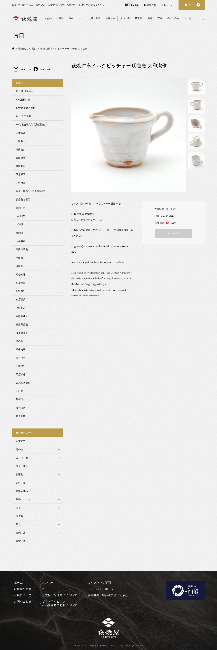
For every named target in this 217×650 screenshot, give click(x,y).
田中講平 (20, 366)
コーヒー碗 (22, 457)
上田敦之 (20, 141)
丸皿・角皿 (94, 18)
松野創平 (20, 291)
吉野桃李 (20, 183)
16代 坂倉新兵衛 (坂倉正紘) (30, 124)
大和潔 (19, 224)
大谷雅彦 (20, 241)
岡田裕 (19, 266)
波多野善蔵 (22, 324)
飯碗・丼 (110, 18)
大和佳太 (20, 207)
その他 (188, 18)
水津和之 (20, 307)
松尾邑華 (20, 283)
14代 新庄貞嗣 (23, 116)
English (135, 4)
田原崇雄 (20, 374)
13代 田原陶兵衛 (24, 91)
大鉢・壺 (20, 482)
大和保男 (20, 216)
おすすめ (20, 441)
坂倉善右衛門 (23, 199)
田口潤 (19, 391)
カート (194, 5)
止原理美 (20, 299)
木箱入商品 (22, 491)
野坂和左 (20, 416)
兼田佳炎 (20, 149)
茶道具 (138, 18)
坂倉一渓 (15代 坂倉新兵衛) (30, 191)
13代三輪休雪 (23, 99)
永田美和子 (22, 316)
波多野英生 (22, 332)
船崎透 (19, 399)
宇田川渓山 (22, 249)
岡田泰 (19, 257)
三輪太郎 (20, 132)
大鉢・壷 (125, 18)
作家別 (60, 18)
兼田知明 (20, 166)
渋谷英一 (20, 341)
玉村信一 (20, 357)
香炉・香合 (173, 18)
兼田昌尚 (20, 158)
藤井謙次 (20, 408)
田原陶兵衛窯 (23, 382)
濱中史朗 (20, 349)
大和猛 (19, 233)
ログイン (168, 4)
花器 (159, 18)
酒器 (149, 18)
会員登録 (151, 4)
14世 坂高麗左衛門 (26, 108)
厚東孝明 (20, 174)
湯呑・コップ (76, 18)
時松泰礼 (20, 274)
